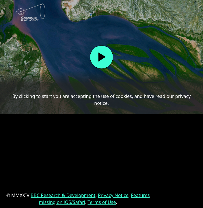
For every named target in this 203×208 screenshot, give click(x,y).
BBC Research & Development (63, 195)
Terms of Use (101, 202)
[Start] (101, 57)
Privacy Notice (113, 195)
